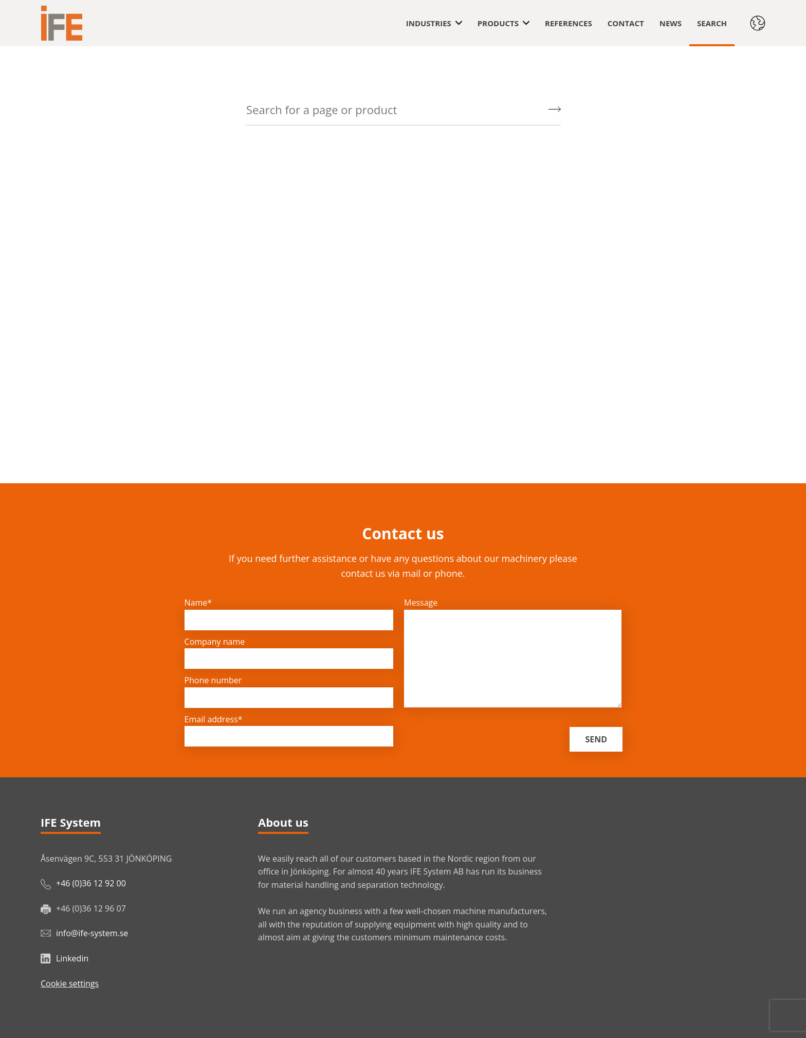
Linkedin (72, 958)
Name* (198, 602)
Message (420, 602)
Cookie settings (70, 983)
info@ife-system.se (92, 933)
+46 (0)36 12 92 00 (91, 883)
